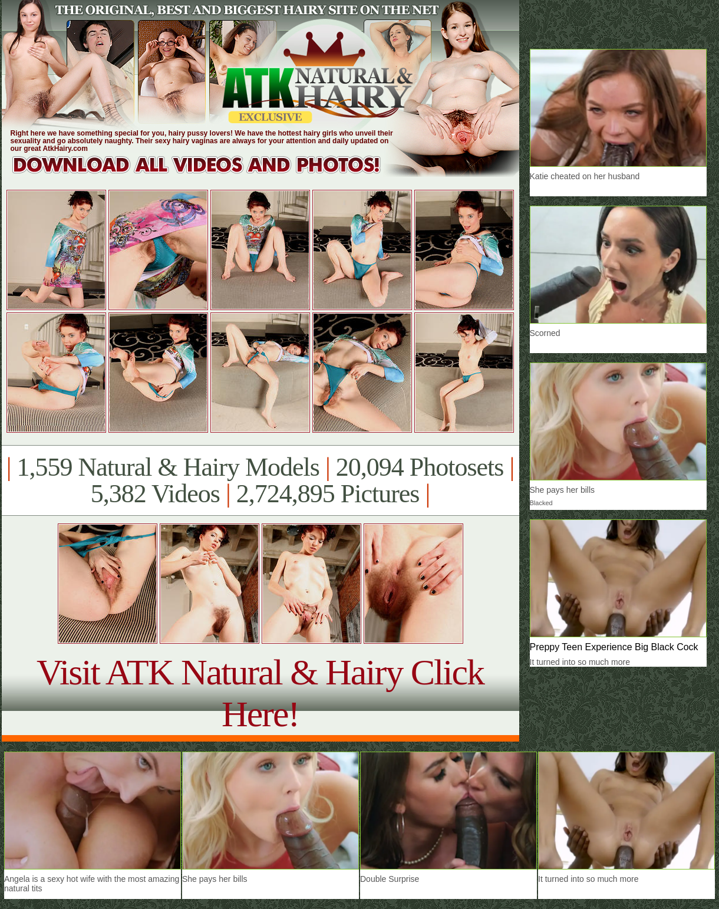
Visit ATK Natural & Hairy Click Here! (260, 693)
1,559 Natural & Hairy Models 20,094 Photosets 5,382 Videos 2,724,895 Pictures (260, 480)
